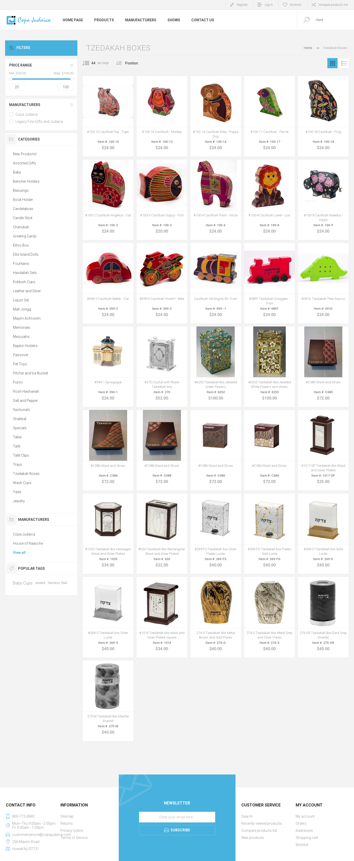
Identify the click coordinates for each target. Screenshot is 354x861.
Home (308, 48)
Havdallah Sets (25, 273)
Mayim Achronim (27, 318)
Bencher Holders (26, 181)
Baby (17, 172)
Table (17, 437)
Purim (18, 382)
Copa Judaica (26, 114)
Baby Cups (22, 583)
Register (242, 5)
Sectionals (21, 410)
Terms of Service (74, 838)
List (344, 63)
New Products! (25, 154)
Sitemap (67, 816)
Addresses (304, 831)
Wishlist (302, 845)
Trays (17, 464)
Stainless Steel (57, 583)
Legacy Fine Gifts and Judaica (39, 121)
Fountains (21, 264)
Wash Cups (22, 483)
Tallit (16, 446)
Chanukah (21, 227)
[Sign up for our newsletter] (177, 817)
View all (19, 552)
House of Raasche (28, 543)
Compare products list (333, 5)
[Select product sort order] (135, 63)
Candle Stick (22, 218)
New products (252, 838)
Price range (20, 65)
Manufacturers (24, 105)
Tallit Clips (21, 455)
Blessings (21, 190)
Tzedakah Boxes (26, 474)
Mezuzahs (21, 337)
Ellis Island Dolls (26, 254)
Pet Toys (20, 364)
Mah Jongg (22, 309)
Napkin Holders (25, 346)
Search (247, 816)
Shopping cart (307, 838)
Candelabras (23, 209)
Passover (20, 355)
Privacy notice (71, 831)
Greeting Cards (25, 236)
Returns (66, 823)
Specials (20, 428)
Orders (301, 823)
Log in (269, 5)
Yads (17, 492)
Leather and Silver (27, 291)
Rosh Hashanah (26, 391)
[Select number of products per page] (89, 63)
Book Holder (23, 200)
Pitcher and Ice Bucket (30, 373)
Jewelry (19, 501)
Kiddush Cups (24, 282)
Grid (332, 63)
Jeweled (40, 583)
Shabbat (19, 419)
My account (305, 816)
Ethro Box (21, 245)
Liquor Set (21, 300)
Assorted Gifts (24, 163)
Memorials (21, 327)
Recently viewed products (261, 823)
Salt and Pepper (25, 401)
